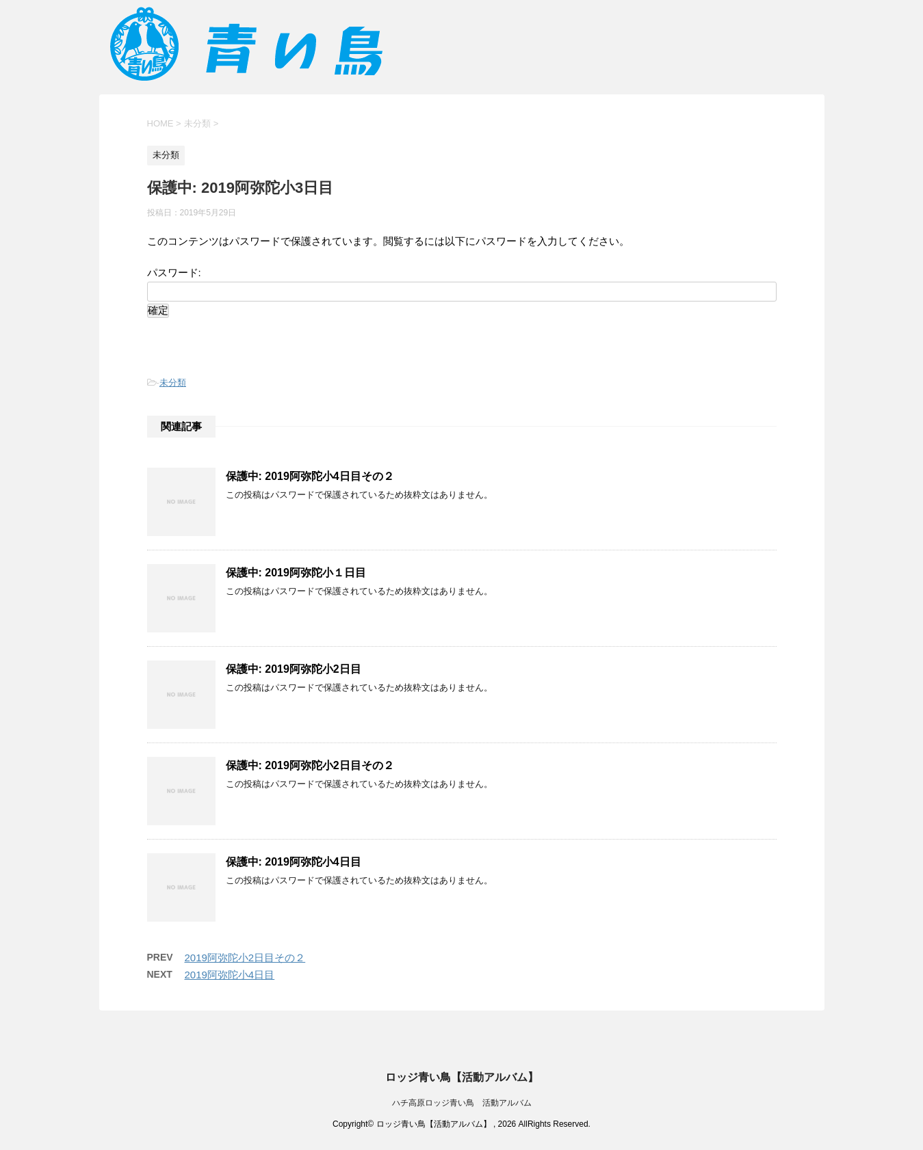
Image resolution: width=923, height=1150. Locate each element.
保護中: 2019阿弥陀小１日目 (296, 572)
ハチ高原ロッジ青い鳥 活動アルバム (462, 1103)
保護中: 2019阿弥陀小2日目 (293, 669)
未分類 (172, 382)
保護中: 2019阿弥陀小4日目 (293, 862)
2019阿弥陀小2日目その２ (245, 957)
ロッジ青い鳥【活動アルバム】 (461, 1077)
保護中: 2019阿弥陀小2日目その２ (310, 765)
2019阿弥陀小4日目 (230, 974)
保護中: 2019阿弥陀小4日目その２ (310, 476)
